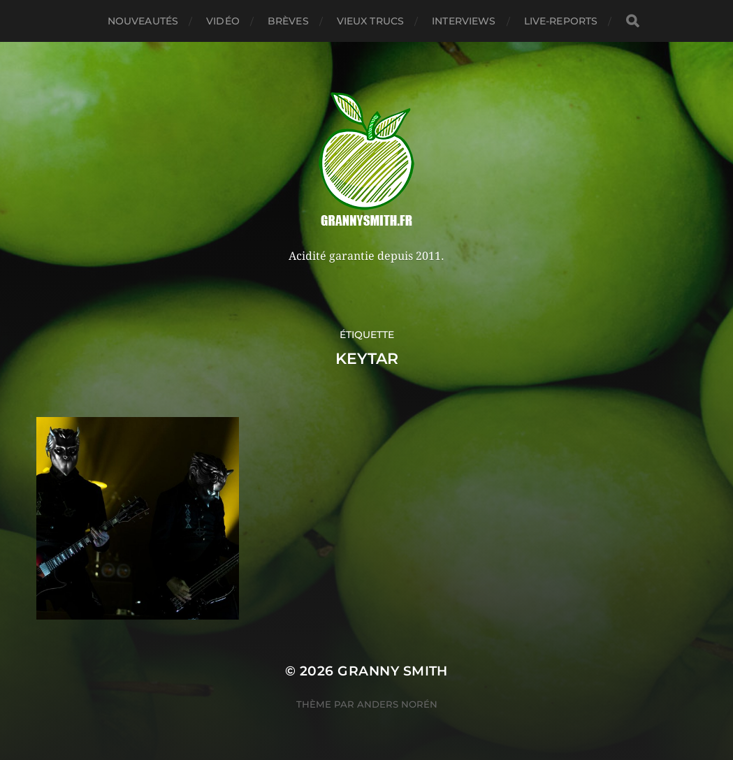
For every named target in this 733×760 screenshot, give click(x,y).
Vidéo (223, 21)
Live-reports (561, 21)
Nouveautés (143, 21)
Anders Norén (397, 704)
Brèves (288, 21)
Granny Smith (393, 671)
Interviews (463, 21)
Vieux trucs (371, 21)
